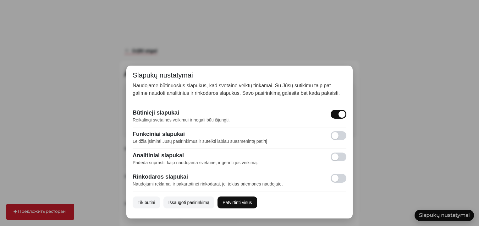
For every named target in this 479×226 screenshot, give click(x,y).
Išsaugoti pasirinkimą (189, 202)
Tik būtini (146, 202)
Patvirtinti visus (237, 202)
